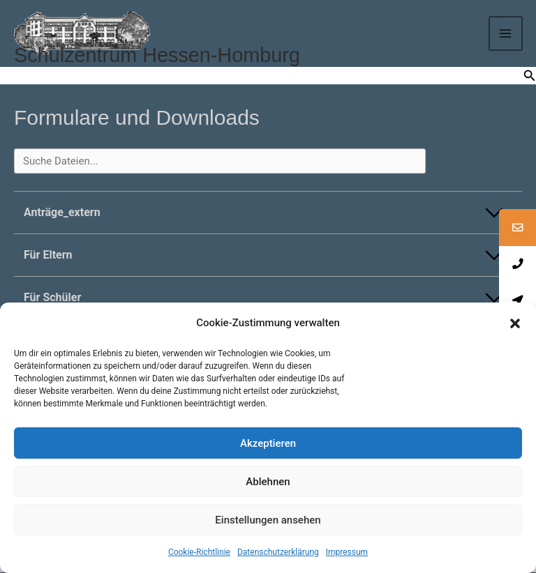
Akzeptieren (268, 443)
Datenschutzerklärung (278, 552)
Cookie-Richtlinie (199, 552)
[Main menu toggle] (507, 34)
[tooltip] (517, 228)
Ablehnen (268, 481)
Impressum (347, 552)
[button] (515, 323)
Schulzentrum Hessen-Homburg (163, 56)
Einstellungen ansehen (267, 520)
